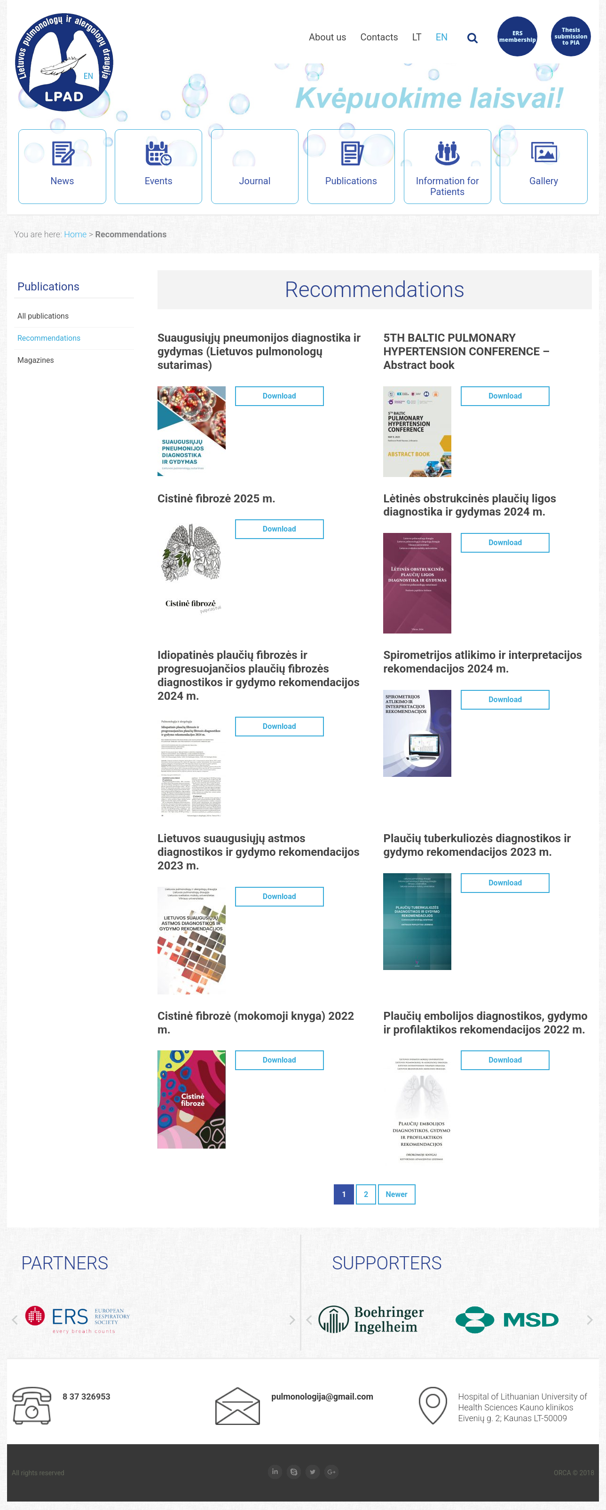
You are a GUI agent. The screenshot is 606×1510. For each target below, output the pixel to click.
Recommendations (48, 339)
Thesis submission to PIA (571, 36)
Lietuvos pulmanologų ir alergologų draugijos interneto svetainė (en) (64, 62)
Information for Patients (441, 170)
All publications (43, 317)
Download (279, 397)
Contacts (379, 37)
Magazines (35, 361)
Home (75, 236)
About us (327, 37)
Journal (255, 165)
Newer (397, 1195)
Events (143, 165)
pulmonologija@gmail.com (322, 1397)
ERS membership (517, 36)
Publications (342, 165)
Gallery (528, 165)
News (46, 165)
